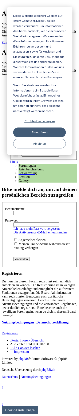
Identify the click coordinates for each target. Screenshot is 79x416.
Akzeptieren (39, 132)
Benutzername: (15, 209)
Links (14, 162)
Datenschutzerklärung (52, 322)
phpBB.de (48, 369)
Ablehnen (39, 143)
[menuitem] (25, 348)
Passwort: (11, 220)
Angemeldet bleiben (30, 240)
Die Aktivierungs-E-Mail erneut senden (40, 232)
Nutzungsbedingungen (18, 322)
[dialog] (39, 81)
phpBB (23, 359)
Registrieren (10, 333)
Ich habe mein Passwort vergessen (36, 228)
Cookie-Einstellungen (39, 121)
